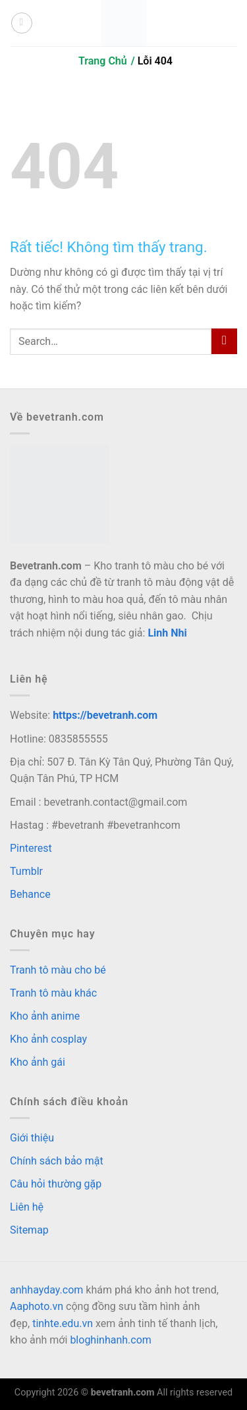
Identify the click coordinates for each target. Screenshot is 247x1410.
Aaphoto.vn (36, 1306)
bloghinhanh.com (110, 1340)
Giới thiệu (32, 1138)
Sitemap (29, 1230)
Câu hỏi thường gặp (55, 1184)
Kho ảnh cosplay (48, 1039)
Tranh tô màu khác (53, 993)
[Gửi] (224, 341)
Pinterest (31, 848)
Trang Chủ (102, 61)
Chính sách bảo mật (56, 1161)
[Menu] (21, 23)
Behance (30, 894)
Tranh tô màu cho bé (58, 970)
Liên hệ (26, 1207)
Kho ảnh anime (45, 1016)
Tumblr (26, 871)
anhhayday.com (46, 1290)
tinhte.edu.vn (62, 1323)
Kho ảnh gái (37, 1062)
